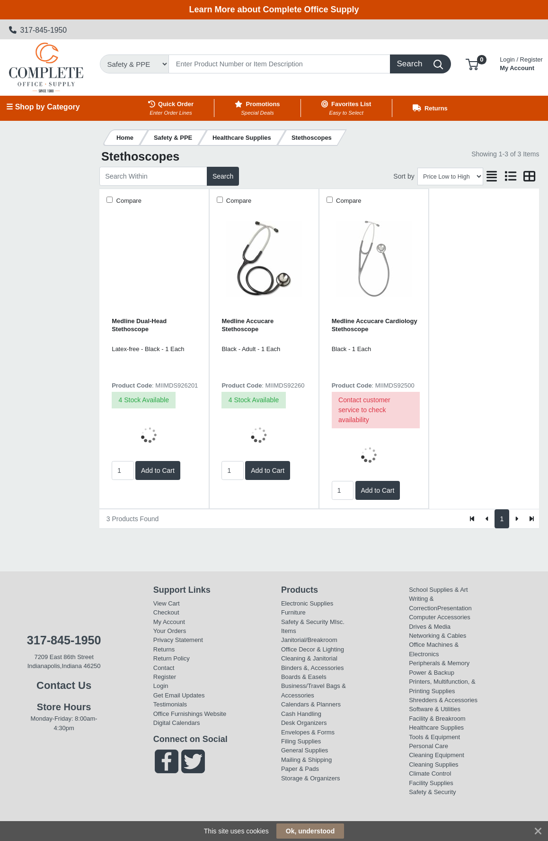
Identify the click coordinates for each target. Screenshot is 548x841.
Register (164, 676)
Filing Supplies (301, 741)
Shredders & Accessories (443, 700)
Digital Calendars (176, 722)
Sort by (403, 176)
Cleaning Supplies (433, 764)
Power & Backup (431, 672)
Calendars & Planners (311, 704)
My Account (521, 63)
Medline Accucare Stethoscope (247, 325)
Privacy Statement (178, 639)
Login (160, 685)
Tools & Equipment (434, 737)
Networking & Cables (437, 635)
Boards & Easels (304, 676)
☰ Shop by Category (43, 107)
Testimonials (170, 704)
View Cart (166, 603)
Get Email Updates (179, 695)
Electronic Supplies (307, 603)
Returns (164, 649)
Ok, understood (310, 831)
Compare (128, 200)
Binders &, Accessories (312, 667)
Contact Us (63, 685)
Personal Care (428, 746)
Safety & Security (304, 621)
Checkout (166, 612)
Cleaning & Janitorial (309, 658)
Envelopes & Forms (308, 732)
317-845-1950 (38, 30)
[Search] (279, 63)
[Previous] (487, 518)
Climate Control (430, 773)
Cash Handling (301, 713)
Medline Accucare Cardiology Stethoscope (374, 325)
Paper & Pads (300, 768)
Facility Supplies (431, 783)
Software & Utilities (434, 709)
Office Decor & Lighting (312, 649)
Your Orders (169, 630)
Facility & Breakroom (437, 718)
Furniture (293, 612)
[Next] (516, 518)
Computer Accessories (439, 617)
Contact (164, 667)
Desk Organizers (304, 722)
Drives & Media (430, 626)
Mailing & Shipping (306, 759)
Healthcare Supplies (436, 727)
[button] (472, 63)
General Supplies (304, 750)
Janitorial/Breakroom (309, 639)
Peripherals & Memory (439, 663)
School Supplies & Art (438, 589)
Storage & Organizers (310, 778)
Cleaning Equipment (436, 755)
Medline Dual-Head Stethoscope (139, 325)
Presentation (454, 608)
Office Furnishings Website (189, 713)
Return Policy (171, 658)
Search (222, 176)
